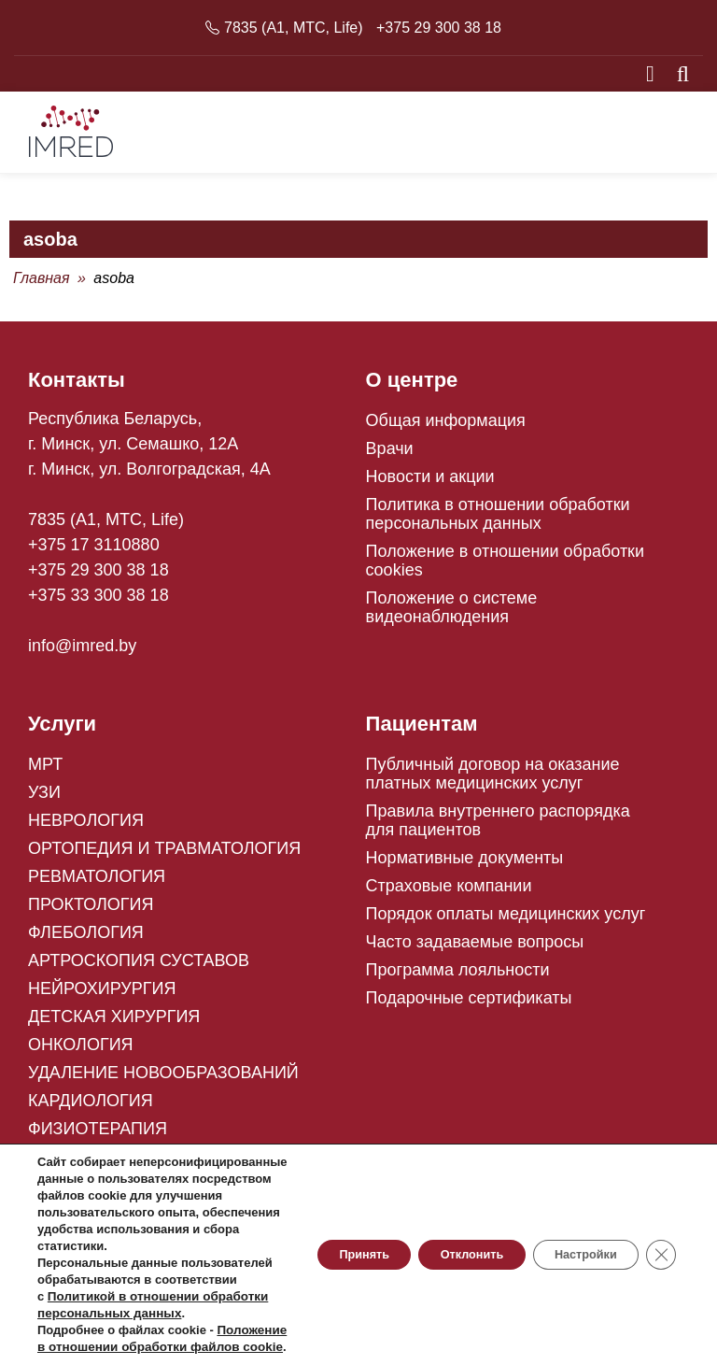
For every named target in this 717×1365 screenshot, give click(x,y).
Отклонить (439, 1204)
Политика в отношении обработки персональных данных (498, 520)
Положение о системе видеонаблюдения (452, 614)
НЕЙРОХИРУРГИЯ (102, 995)
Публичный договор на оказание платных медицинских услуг (493, 780)
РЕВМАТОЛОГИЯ (96, 883)
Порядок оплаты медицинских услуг (506, 920)
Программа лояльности (458, 976)
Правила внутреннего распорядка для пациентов (498, 827)
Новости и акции (430, 483)
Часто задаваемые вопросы (475, 948)
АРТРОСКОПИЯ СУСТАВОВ (138, 967)
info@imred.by (82, 652)
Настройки (572, 1204)
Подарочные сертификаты (469, 1004)
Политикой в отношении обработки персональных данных (123, 1279)
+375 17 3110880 (94, 551)
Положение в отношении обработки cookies (505, 567)
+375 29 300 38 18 (438, 28)
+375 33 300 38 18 (98, 601)
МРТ (45, 770)
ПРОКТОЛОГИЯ (91, 911)
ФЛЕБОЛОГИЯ (86, 939)
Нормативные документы (465, 864)
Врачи (390, 455)
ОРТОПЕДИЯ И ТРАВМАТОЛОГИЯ (164, 855)
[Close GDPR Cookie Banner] (659, 1204)
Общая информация (446, 427)
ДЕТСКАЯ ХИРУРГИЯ (114, 1023)
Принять (313, 1204)
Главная (41, 284)
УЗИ (44, 798)
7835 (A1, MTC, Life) (293, 28)
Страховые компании (449, 892)
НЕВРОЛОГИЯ (86, 827)
